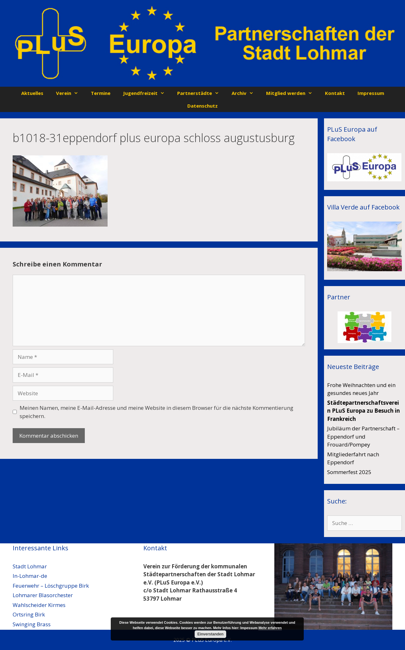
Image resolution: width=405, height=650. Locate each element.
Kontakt (335, 93)
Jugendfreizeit (147, 93)
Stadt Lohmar (30, 566)
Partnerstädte (201, 93)
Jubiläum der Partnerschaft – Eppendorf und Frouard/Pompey (363, 436)
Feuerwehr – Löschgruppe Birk (51, 585)
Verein (70, 93)
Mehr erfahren (270, 628)
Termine (100, 93)
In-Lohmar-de (30, 575)
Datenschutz (202, 106)
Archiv (246, 93)
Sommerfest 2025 (349, 472)
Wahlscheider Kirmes (39, 605)
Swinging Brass (32, 624)
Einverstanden (210, 634)
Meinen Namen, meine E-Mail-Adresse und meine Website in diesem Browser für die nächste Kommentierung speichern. (156, 412)
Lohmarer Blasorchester (43, 595)
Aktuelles (32, 93)
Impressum (371, 93)
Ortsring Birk (29, 614)
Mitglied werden (292, 93)
